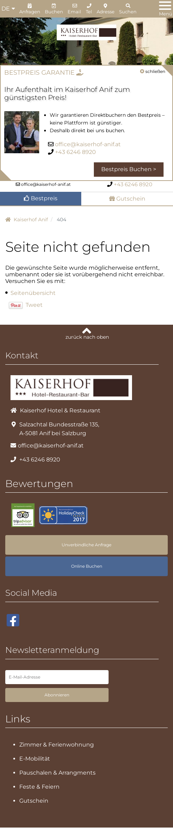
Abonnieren (56, 691)
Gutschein (127, 198)
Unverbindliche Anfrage (86, 541)
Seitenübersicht (33, 293)
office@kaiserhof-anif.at (88, 144)
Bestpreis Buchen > (128, 169)
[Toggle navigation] (165, 9)
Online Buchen (86, 562)
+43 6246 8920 (75, 152)
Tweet (34, 305)
